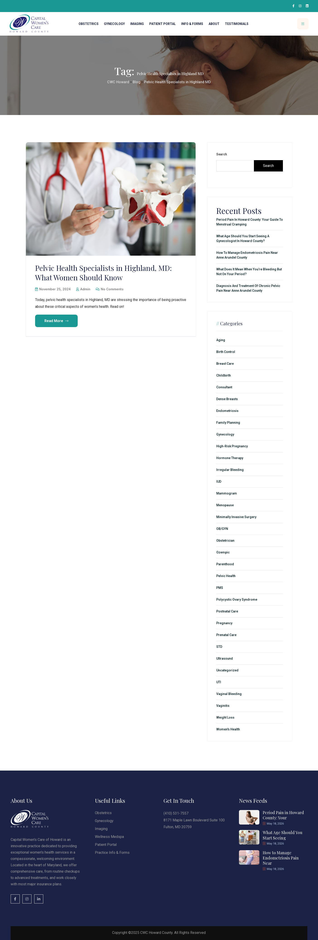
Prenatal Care (226, 635)
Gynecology (114, 24)
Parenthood (225, 564)
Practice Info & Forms (112, 852)
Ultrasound (224, 658)
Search (221, 154)
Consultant (224, 387)
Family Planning (228, 422)
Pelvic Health (226, 576)
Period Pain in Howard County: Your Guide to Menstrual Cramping (249, 222)
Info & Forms (192, 24)
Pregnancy (224, 623)
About (214, 24)
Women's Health (228, 729)
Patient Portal (162, 24)
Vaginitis (222, 705)
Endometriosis (227, 411)
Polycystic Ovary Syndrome (236, 599)
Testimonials (236, 24)
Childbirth (223, 375)
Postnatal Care (227, 611)
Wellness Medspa (109, 837)
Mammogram (226, 493)
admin (83, 289)
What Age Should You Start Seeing (282, 835)
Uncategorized (227, 670)
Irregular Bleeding (230, 470)
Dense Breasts (227, 399)
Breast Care (225, 363)
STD (219, 647)
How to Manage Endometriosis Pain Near (281, 858)
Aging (220, 340)
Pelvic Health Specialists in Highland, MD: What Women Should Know (103, 272)
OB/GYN (222, 529)
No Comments (109, 289)
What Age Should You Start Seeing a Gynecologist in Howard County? (242, 238)
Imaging (137, 24)
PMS (219, 588)
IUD (218, 481)
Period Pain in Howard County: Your (283, 815)
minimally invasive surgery (236, 517)
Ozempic (223, 552)
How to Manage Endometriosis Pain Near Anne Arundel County (247, 255)
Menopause (225, 505)
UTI (218, 682)
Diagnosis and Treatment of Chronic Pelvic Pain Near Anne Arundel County (248, 288)
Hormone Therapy (229, 458)
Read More (56, 321)
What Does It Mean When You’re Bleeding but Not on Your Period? (249, 271)
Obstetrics (89, 24)
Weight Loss (225, 717)
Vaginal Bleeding (229, 694)
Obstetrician (225, 540)
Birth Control (225, 352)
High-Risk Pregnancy (232, 446)
